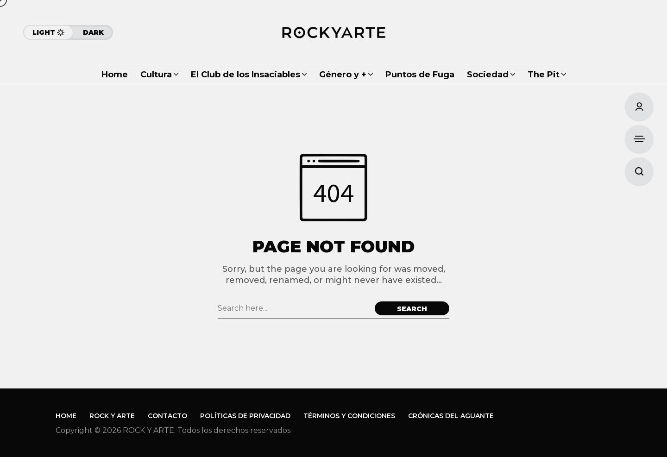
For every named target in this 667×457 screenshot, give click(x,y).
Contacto (167, 416)
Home (66, 416)
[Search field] (294, 308)
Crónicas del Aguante (451, 416)
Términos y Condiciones (349, 416)
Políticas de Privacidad (245, 416)
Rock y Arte (112, 416)
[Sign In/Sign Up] (639, 106)
